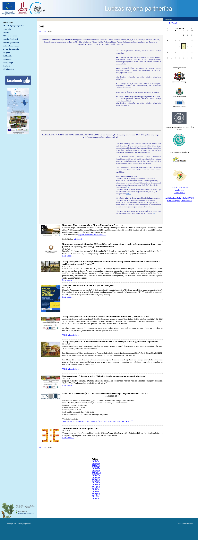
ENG (171, 22)
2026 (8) (95, 461)
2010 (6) (95, 498)
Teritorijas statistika (11, 49)
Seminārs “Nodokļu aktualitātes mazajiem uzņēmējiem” (88, 285)
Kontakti (6, 66)
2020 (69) (96, 475)
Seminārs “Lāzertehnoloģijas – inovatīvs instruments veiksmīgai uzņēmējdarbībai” (101, 393)
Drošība (6, 32)
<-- (40, 31)
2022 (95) (96, 470)
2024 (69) (96, 466)
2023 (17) (96, 468)
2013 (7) (95, 491)
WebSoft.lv (190, 523)
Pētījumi (6, 52)
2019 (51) (96, 477)
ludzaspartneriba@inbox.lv (26, 513)
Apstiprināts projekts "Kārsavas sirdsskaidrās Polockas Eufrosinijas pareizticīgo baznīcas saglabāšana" (110, 341)
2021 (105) (96, 473)
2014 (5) (95, 489)
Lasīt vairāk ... (68, 256)
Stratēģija (7, 29)
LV (176, 22)
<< (167, 28)
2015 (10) (96, 487)
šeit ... (128, 187)
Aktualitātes (8, 22)
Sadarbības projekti (11, 46)
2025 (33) (96, 463)
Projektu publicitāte (11, 42)
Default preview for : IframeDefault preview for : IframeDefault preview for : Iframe (77, 88)
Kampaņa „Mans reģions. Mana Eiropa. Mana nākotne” (88, 225)
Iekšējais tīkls (8, 69)
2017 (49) (96, 482)
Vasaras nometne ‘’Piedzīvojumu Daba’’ (81, 428)
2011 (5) (95, 496)
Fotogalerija (8, 62)
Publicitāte (7, 56)
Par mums (7, 59)
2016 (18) (96, 484)
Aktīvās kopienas (10, 36)
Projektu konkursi (10, 39)
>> (191, 28)
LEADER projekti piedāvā (14, 26)
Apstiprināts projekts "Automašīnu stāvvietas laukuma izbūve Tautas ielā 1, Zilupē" (101, 316)
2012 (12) (96, 494)
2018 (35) (96, 480)
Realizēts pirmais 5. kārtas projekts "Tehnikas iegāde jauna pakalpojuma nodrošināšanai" (104, 376)
